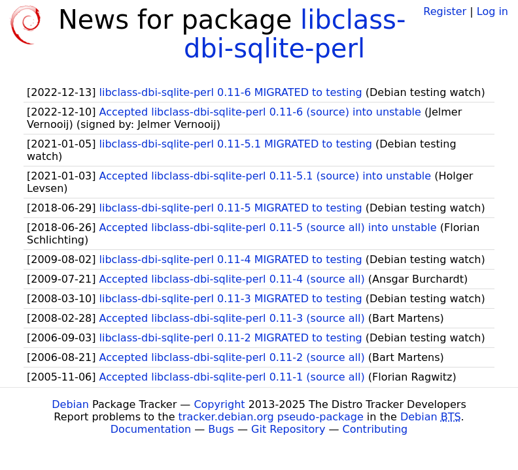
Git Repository (288, 429)
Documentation (151, 429)
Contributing (375, 429)
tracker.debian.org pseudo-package (271, 417)
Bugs (221, 429)
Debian (70, 404)
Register (444, 11)
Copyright (219, 404)
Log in (492, 11)
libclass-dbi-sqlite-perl (295, 34)
